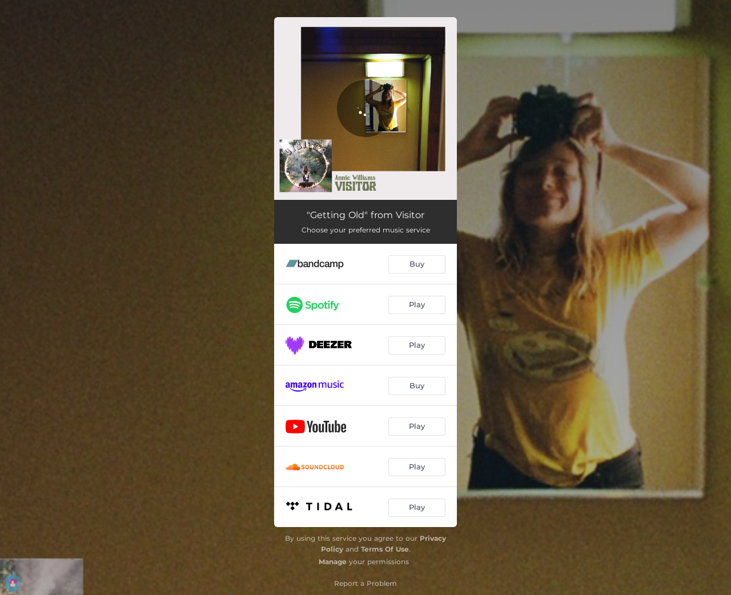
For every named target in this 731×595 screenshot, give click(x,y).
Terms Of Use (385, 549)
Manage (333, 561)
